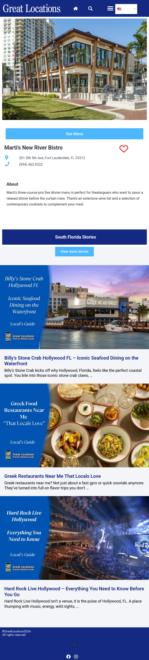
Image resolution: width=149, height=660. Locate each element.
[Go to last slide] (8, 69)
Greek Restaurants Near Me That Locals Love (52, 477)
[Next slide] (141, 69)
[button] (110, 8)
